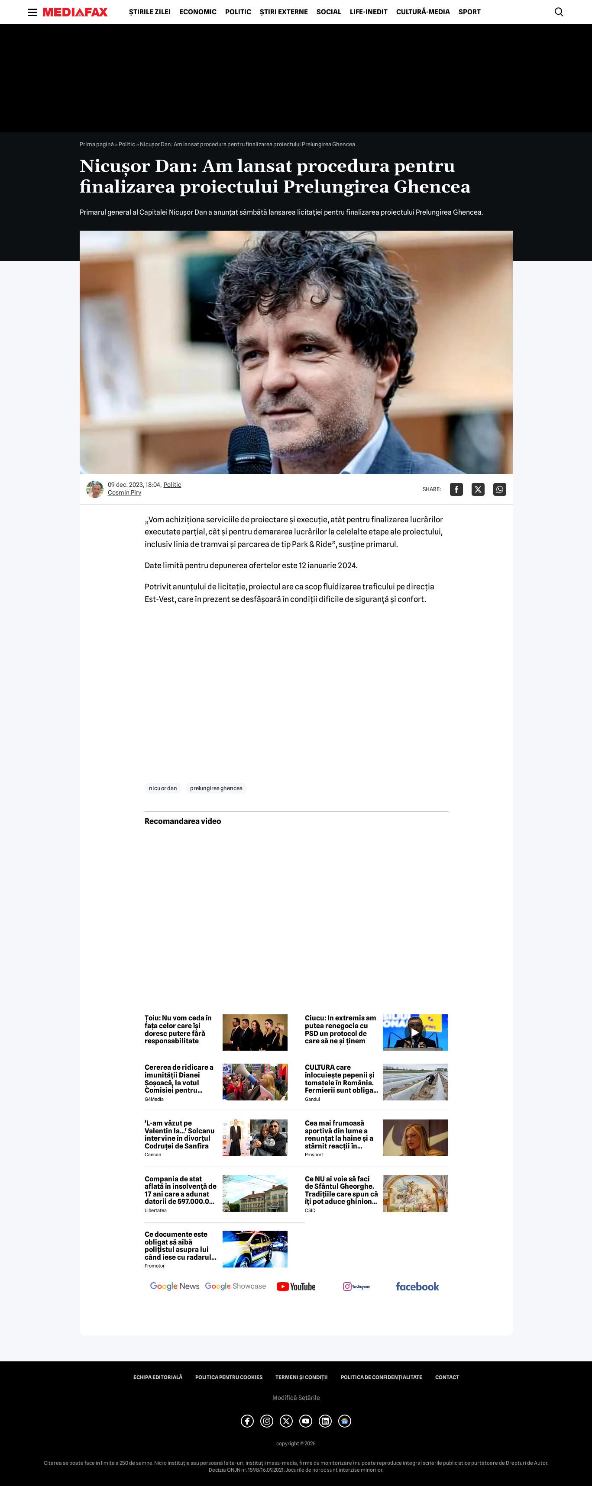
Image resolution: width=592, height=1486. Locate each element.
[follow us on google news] (175, 1287)
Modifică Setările (296, 1397)
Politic (238, 12)
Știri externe (284, 12)
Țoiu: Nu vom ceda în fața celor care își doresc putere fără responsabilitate (178, 1029)
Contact (447, 1377)
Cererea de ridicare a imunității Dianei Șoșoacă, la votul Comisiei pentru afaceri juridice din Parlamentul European (179, 1079)
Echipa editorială (157, 1377)
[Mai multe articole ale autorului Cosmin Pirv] (95, 489)
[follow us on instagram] (357, 1287)
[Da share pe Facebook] (456, 489)
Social (329, 12)
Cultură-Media (423, 12)
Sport (470, 12)
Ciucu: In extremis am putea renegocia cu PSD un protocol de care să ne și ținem (340, 1029)
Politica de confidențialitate (381, 1377)
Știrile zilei (150, 12)
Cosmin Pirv (124, 492)
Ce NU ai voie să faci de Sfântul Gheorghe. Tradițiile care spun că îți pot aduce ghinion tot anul (341, 1190)
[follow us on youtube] (296, 1287)
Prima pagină (97, 144)
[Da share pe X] (478, 489)
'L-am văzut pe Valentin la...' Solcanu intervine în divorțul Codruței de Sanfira (180, 1134)
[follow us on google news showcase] (235, 1287)
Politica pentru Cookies (228, 1377)
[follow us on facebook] (417, 1287)
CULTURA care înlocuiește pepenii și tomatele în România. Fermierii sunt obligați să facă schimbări (341, 1079)
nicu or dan (163, 788)
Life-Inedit (369, 12)
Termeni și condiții (301, 1377)
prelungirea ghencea (216, 788)
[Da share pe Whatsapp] (499, 489)
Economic (198, 12)
